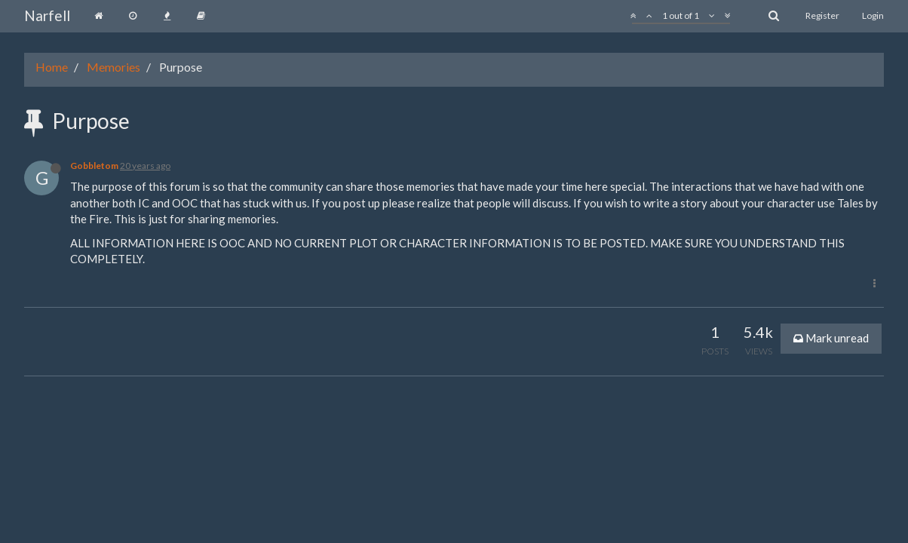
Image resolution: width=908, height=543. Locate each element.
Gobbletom (94, 165)
